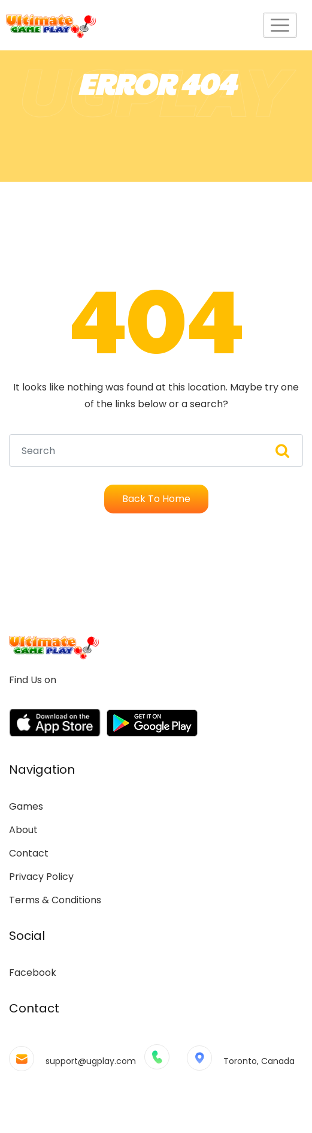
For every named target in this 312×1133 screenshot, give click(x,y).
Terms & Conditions (55, 900)
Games (26, 806)
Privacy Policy (41, 876)
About (23, 830)
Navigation (42, 769)
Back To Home (156, 499)
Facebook (32, 972)
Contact (29, 853)
